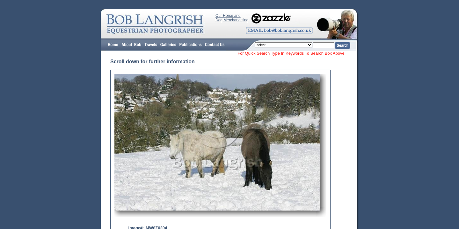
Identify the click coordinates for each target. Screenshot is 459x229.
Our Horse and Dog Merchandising (231, 17)
